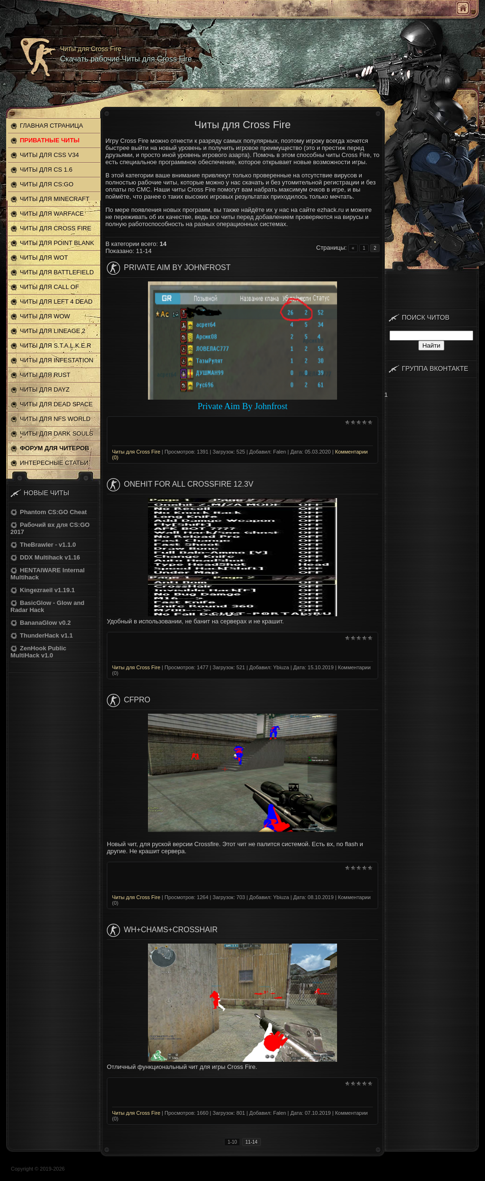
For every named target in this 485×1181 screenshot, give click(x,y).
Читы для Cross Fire (136, 452)
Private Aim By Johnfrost (177, 267)
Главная (462, 8)
